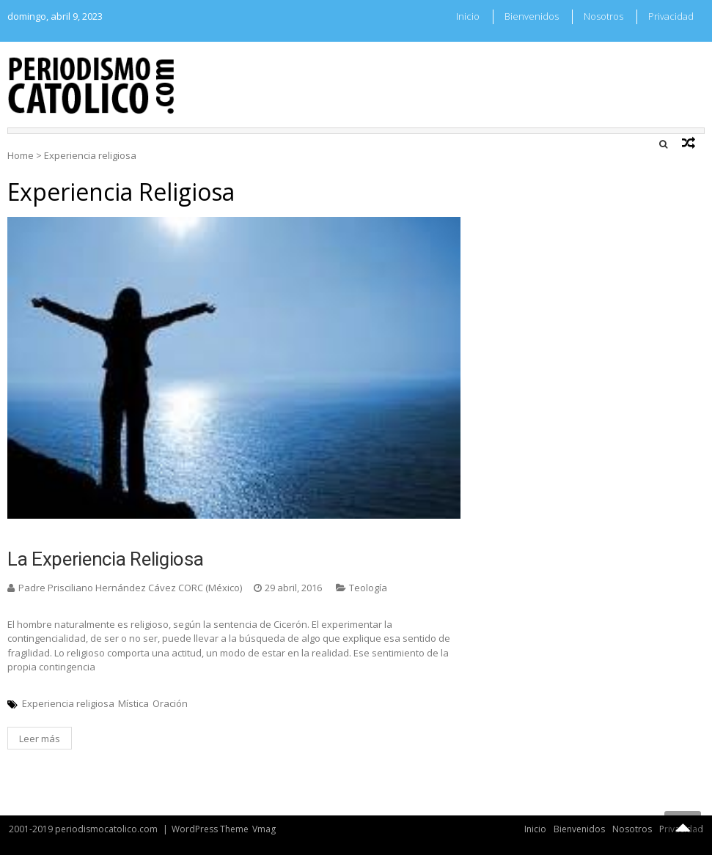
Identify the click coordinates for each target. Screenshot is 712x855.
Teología (368, 587)
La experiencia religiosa (105, 559)
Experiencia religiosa (68, 703)
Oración (170, 703)
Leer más (39, 738)
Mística (133, 703)
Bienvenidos (531, 16)
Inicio (468, 16)
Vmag (264, 829)
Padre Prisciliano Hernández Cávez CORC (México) (130, 587)
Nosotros (603, 16)
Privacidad (671, 16)
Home (20, 155)
